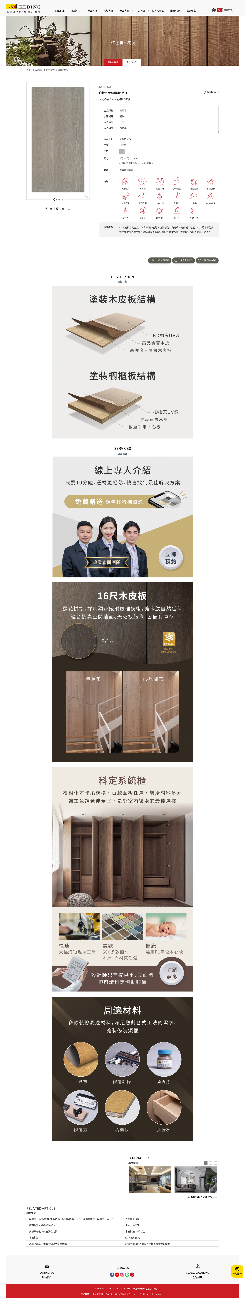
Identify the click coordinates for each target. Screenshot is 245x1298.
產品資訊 (92, 10)
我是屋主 (191, 10)
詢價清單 (214, 10)
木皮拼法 (34, 1237)
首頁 (28, 70)
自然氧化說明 (132, 1219)
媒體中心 (76, 10)
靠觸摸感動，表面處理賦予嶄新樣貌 (48, 1243)
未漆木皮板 (131, 62)
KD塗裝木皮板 (49, 70)
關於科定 (60, 10)
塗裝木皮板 (113, 62)
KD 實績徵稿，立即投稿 (202, 1197)
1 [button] (206, 1163)
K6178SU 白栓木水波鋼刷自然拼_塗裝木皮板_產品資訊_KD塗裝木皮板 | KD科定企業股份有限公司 (23, 8)
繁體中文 (228, 10)
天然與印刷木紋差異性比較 (43, 1231)
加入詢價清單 (159, 260)
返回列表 (209, 92)
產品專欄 (124, 10)
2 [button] (210, 1163)
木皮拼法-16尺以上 (135, 1231)
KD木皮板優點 (132, 1237)
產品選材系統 (207, 260)
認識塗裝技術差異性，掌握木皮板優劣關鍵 (147, 1243)
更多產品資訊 (184, 260)
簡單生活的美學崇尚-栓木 (42, 1225)
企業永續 (175, 10)
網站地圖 (85, 1294)
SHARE (58, 199)
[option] (150, 1179)
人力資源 (140, 10)
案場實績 (108, 10)
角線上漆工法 (132, 1225)
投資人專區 (158, 10)
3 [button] (215, 1163)
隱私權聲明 (97, 1294)
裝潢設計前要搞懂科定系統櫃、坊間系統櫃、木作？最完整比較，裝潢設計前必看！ (72, 1219)
